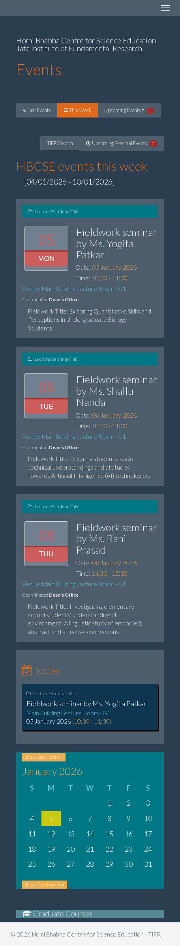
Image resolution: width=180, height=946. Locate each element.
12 (51, 833)
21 (90, 849)
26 (51, 864)
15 (109, 833)
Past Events (37, 110)
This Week (77, 110)
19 (51, 849)
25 (32, 864)
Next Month (44, 885)
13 (71, 833)
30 (129, 864)
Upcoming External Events (121, 143)
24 (148, 849)
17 (148, 833)
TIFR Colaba (60, 143)
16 (129, 833)
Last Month (43, 757)
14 (90, 833)
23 (129, 849)
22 (109, 849)
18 (32, 849)
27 (71, 864)
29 (109, 864)
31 (148, 864)
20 (71, 849)
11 (32, 833)
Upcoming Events (129, 110)
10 (148, 818)
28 (90, 864)
